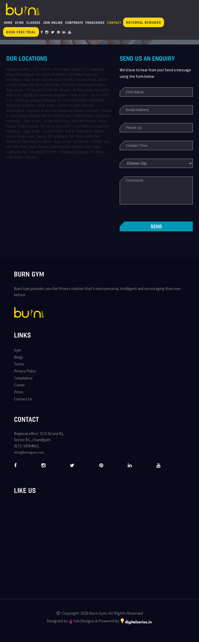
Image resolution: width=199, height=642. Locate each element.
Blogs (18, 357)
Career (19, 385)
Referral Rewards (143, 22)
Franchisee (95, 22)
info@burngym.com (29, 452)
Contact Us (23, 398)
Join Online (53, 22)
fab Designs (82, 620)
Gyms (19, 22)
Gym (17, 350)
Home (8, 22)
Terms (19, 364)
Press (18, 391)
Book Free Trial (21, 32)
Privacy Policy (25, 371)
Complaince (23, 378)
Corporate (74, 22)
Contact (114, 22)
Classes (33, 22)
